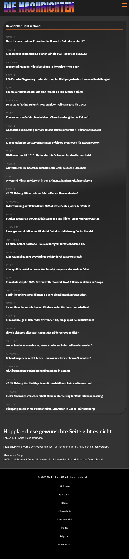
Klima (64, 502)
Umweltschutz (64, 544)
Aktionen (64, 486)
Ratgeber (64, 536)
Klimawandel (64, 519)
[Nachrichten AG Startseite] (40, 12)
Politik (64, 527)
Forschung (64, 494)
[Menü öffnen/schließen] (124, 5)
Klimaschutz (64, 511)
